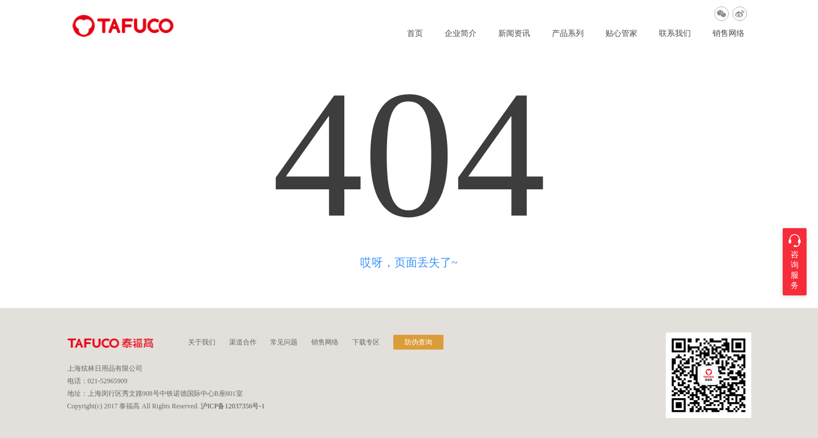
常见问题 (284, 342)
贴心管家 (621, 34)
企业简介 (461, 34)
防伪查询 (418, 342)
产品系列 (568, 34)
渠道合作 (243, 342)
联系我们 (675, 34)
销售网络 (728, 34)
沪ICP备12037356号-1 (233, 406)
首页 (415, 34)
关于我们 (201, 342)
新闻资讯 (514, 34)
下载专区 (366, 342)
